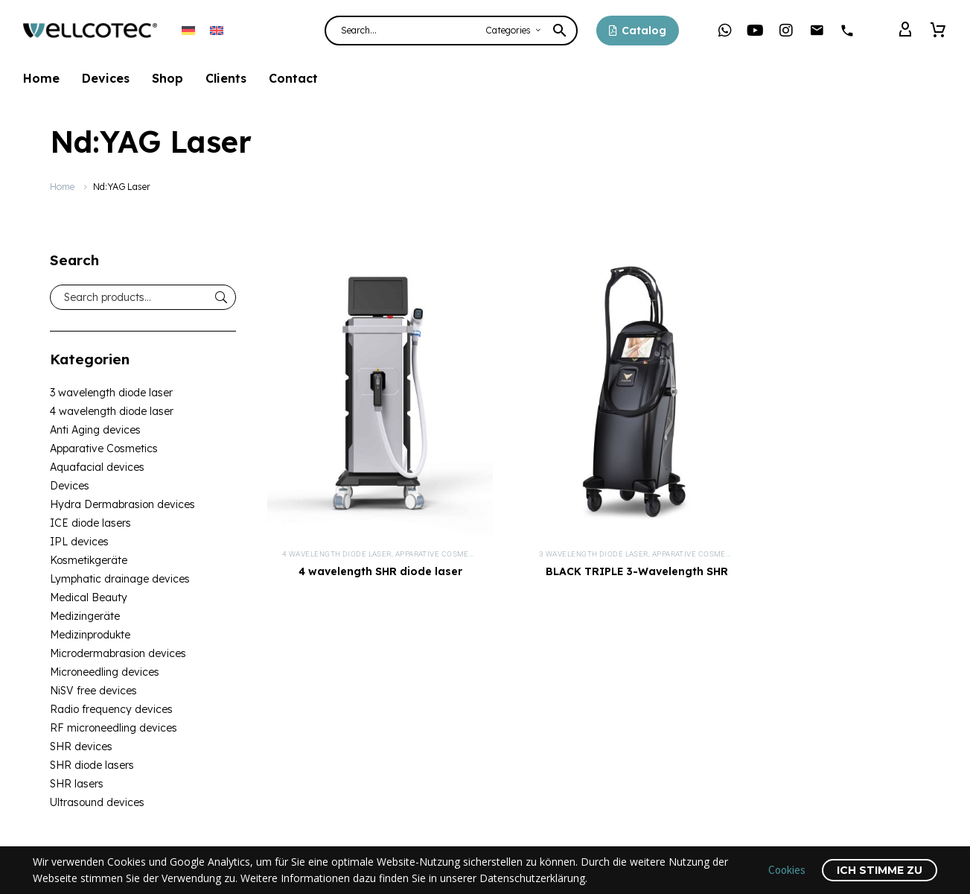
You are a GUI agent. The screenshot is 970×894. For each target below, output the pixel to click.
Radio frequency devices (111, 709)
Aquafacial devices (97, 467)
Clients (225, 78)
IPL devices (79, 541)
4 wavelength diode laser (111, 411)
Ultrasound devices (97, 802)
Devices (106, 78)
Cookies (786, 870)
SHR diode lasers (92, 765)
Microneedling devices (104, 672)
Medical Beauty (88, 597)
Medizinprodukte (90, 634)
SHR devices (81, 746)
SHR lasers (76, 783)
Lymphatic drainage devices (120, 579)
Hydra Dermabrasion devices (122, 504)
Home (41, 78)
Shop (167, 78)
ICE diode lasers (90, 523)
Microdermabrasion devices (118, 653)
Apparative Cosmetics (104, 448)
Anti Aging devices (95, 430)
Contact (293, 78)
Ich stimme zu (879, 870)
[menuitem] (188, 30)
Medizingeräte (85, 616)
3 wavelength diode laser (111, 392)
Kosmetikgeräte (88, 560)
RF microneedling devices (113, 728)
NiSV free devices (93, 690)
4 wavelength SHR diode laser (380, 571)
